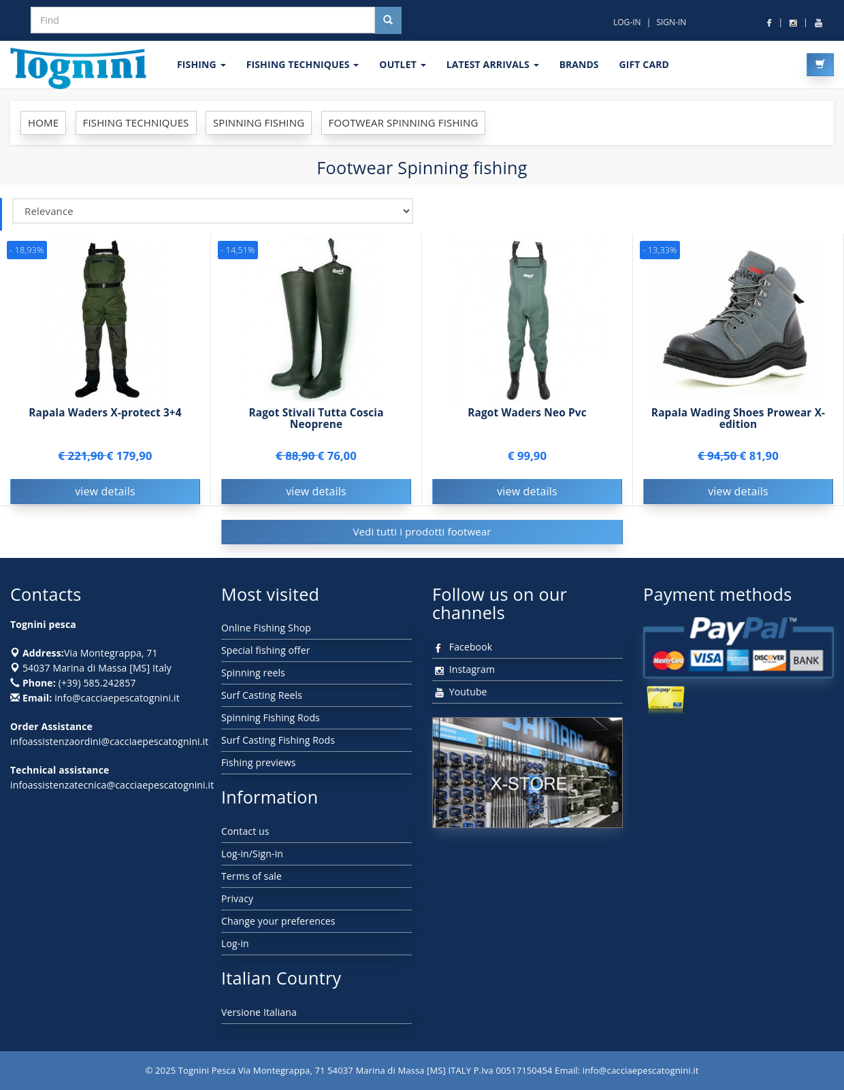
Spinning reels (253, 672)
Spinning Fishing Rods (270, 717)
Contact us (245, 831)
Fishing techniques (302, 64)
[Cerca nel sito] (388, 20)
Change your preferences (278, 920)
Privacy (237, 898)
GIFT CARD (644, 64)
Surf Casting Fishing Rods (278, 739)
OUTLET (402, 64)
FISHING (201, 64)
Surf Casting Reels (261, 695)
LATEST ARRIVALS (493, 64)
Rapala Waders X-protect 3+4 (105, 413)
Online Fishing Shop (266, 627)
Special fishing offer (265, 650)
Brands (579, 64)
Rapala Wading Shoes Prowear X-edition (738, 418)
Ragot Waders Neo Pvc (527, 413)
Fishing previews (258, 762)
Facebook (462, 646)
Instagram (463, 669)
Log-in (235, 943)
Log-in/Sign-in (252, 853)
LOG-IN (627, 22)
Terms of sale (251, 876)
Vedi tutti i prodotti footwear (422, 531)
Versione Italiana (259, 1012)
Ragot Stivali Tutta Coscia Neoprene (315, 418)
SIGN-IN (671, 22)
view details (105, 491)
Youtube (459, 691)
